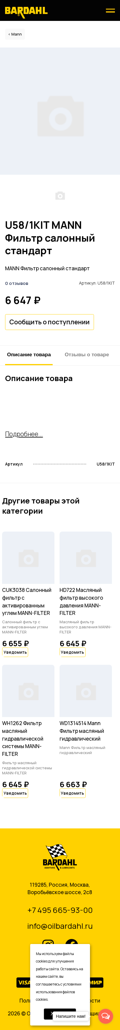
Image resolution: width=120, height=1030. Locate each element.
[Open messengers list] (105, 1016)
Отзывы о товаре (87, 354)
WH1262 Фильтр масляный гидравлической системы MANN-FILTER (22, 738)
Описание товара (29, 354)
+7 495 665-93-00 (60, 910)
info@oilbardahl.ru (60, 926)
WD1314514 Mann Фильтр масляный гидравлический (82, 731)
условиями (72, 984)
